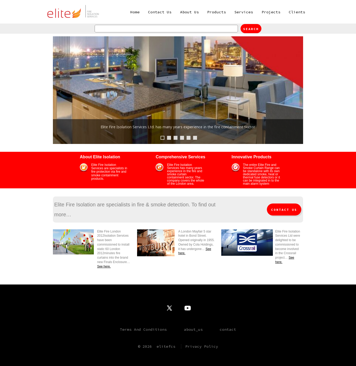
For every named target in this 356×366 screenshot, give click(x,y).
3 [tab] (175, 138)
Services (243, 12)
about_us (193, 329)
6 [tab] (195, 138)
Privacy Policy (201, 346)
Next (296, 90)
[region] (178, 95)
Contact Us (159, 12)
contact (228, 329)
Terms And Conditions (143, 329)
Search (251, 29)
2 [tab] (169, 138)
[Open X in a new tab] (169, 308)
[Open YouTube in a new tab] (187, 308)
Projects (271, 12)
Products (216, 12)
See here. (104, 266)
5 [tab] (189, 138)
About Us (189, 12)
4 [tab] (182, 138)
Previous (59, 90)
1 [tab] (162, 138)
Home (135, 12)
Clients (297, 12)
